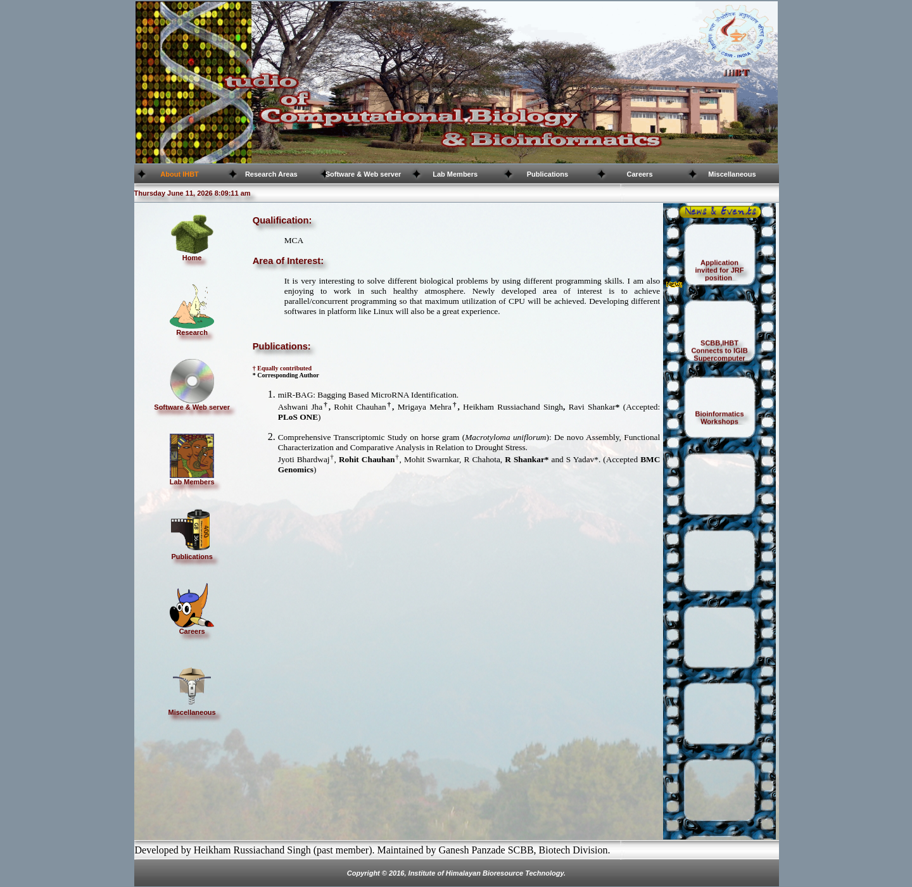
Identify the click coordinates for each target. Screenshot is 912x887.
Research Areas (271, 174)
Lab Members (455, 174)
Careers (640, 174)
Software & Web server (364, 174)
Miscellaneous (732, 174)
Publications (547, 174)
